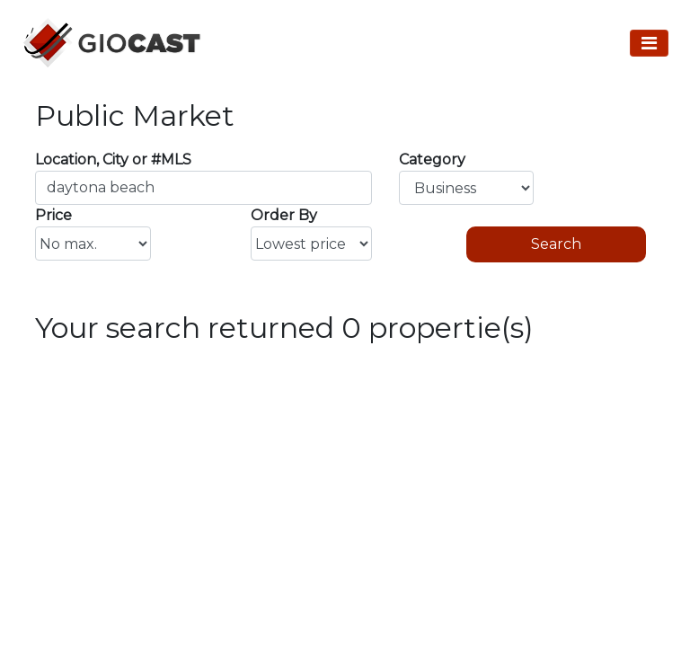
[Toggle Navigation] (649, 43)
